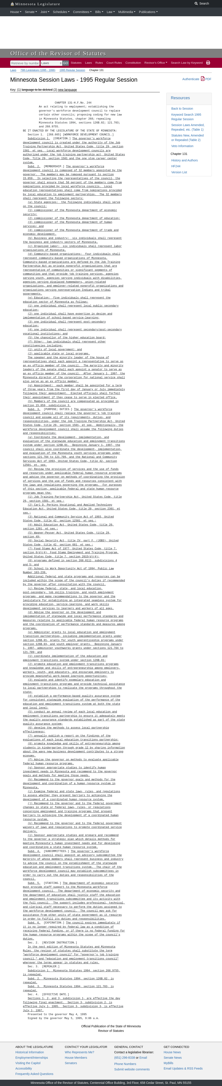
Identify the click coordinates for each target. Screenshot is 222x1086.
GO (65, 63)
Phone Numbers (125, 1064)
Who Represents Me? (79, 1052)
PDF (206, 79)
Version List (179, 172)
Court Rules (114, 62)
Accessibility (23, 1068)
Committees (81, 12)
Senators (71, 1063)
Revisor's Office (154, 62)
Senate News (173, 1057)
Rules (99, 62)
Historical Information (29, 1052)
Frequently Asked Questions (34, 1074)
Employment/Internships (31, 1057)
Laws (88, 62)
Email (143, 1057)
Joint (44, 12)
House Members (76, 1057)
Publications (147, 12)
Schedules (60, 12)
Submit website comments (132, 1069)
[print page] (208, 63)
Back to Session (182, 108)
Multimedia (125, 12)
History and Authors (184, 160)
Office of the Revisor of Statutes (58, 53)
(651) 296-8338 (124, 1057)
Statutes (76, 62)
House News (172, 1052)
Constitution (133, 62)
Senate (29, 12)
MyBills (168, 1063)
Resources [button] (180, 98)
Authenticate (190, 79)
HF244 (175, 166)
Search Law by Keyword (187, 62)
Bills (98, 12)
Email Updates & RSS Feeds (183, 1068)
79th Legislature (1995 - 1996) (37, 70)
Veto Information (182, 146)
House (14, 12)
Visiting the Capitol (28, 1063)
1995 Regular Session (72, 70)
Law (110, 12)
